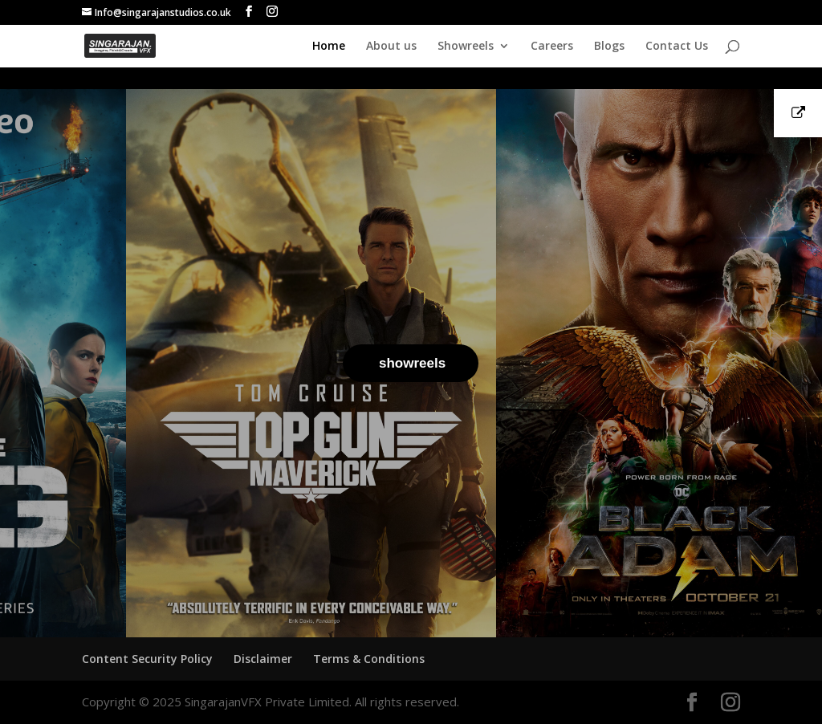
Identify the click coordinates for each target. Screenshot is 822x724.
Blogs (609, 46)
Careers (552, 46)
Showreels (465, 46)
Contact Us (676, 46)
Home (328, 46)
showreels (412, 363)
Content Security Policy (147, 658)
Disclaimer (263, 658)
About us (391, 46)
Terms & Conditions (369, 658)
